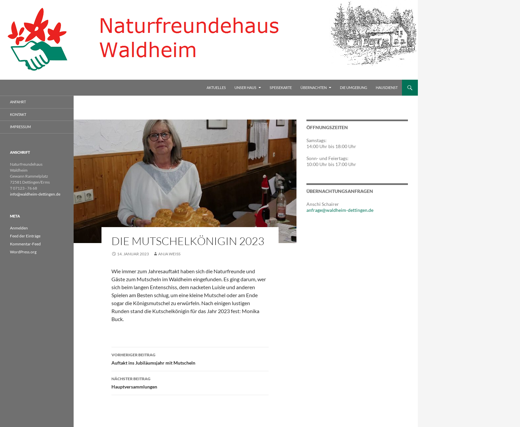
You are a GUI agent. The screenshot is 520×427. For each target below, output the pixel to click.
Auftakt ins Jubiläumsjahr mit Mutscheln (190, 358)
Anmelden (19, 227)
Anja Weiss (169, 253)
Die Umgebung (353, 87)
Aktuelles (216, 87)
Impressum (20, 127)
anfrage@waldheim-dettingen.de (339, 210)
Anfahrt (18, 102)
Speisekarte (281, 87)
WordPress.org (23, 251)
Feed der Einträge (25, 235)
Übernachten (313, 87)
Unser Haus (245, 87)
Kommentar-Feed (25, 243)
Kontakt (18, 114)
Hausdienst (387, 87)
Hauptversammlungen (190, 382)
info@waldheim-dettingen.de (35, 194)
